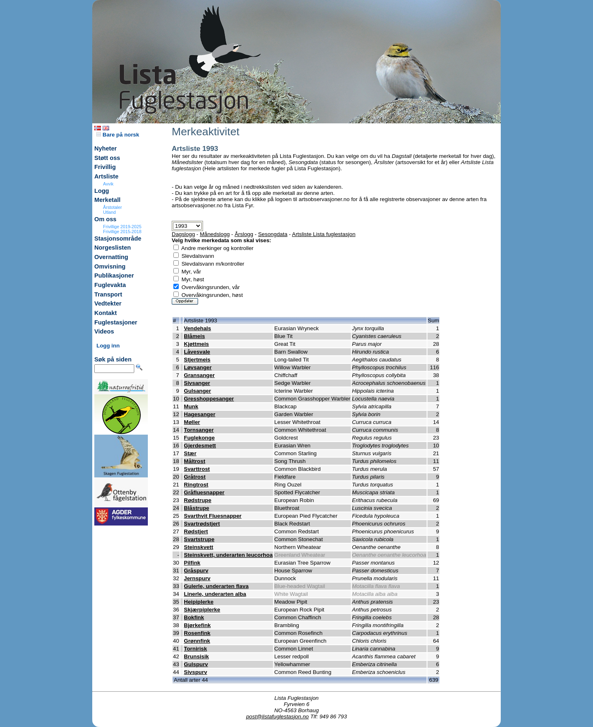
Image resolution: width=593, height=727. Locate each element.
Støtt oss (107, 158)
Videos (104, 331)
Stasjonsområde (117, 238)
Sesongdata (272, 234)
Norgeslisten (112, 247)
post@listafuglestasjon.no (277, 716)
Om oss (105, 219)
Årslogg (244, 234)
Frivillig (105, 167)
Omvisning (110, 266)
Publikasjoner (114, 275)
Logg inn (107, 346)
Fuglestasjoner (115, 322)
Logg (101, 191)
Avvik (108, 183)
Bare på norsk (117, 135)
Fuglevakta (110, 285)
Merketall (107, 200)
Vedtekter (107, 303)
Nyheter (105, 148)
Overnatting (111, 257)
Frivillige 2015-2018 (122, 231)
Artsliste (106, 176)
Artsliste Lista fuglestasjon (323, 234)
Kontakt (105, 313)
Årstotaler (112, 207)
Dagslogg (183, 234)
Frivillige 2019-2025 (122, 226)
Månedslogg (215, 234)
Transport (108, 294)
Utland (109, 212)
